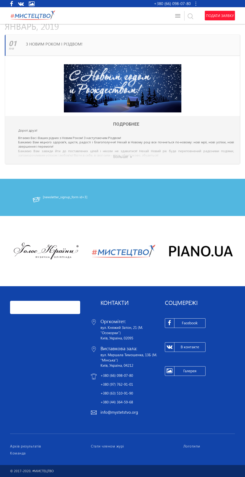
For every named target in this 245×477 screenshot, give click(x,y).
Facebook (181, 323)
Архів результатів (25, 446)
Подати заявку (220, 15)
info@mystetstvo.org (119, 412)
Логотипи (191, 446)
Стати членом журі (107, 446)
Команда (18, 453)
